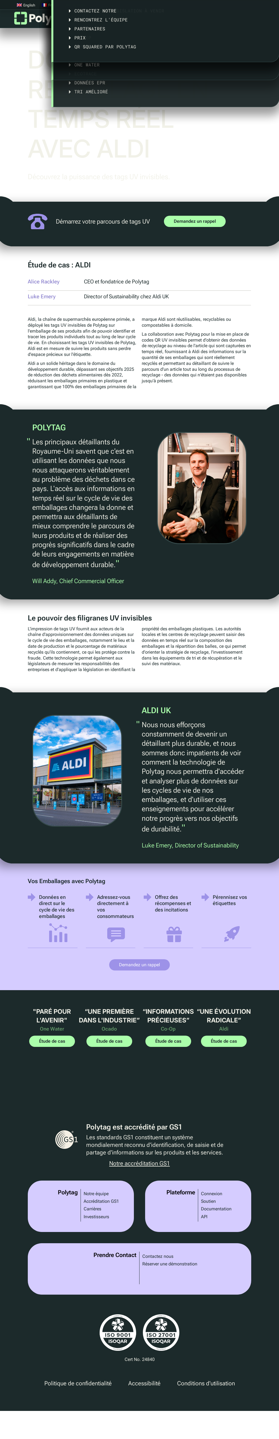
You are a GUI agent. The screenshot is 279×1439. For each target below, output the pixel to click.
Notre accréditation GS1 (139, 1164)
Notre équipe (96, 1193)
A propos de (227, 21)
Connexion (211, 1193)
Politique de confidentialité (78, 1383)
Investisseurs (96, 1216)
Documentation (216, 1208)
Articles (263, 21)
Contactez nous (157, 1256)
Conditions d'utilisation (206, 1383)
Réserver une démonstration (169, 1264)
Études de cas (145, 21)
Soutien (208, 1201)
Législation (187, 21)
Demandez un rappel (195, 221)
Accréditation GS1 (101, 1201)
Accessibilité (144, 1383)
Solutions (105, 21)
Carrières (92, 1208)
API (204, 1216)
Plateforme (70, 21)
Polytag (42, 20)
